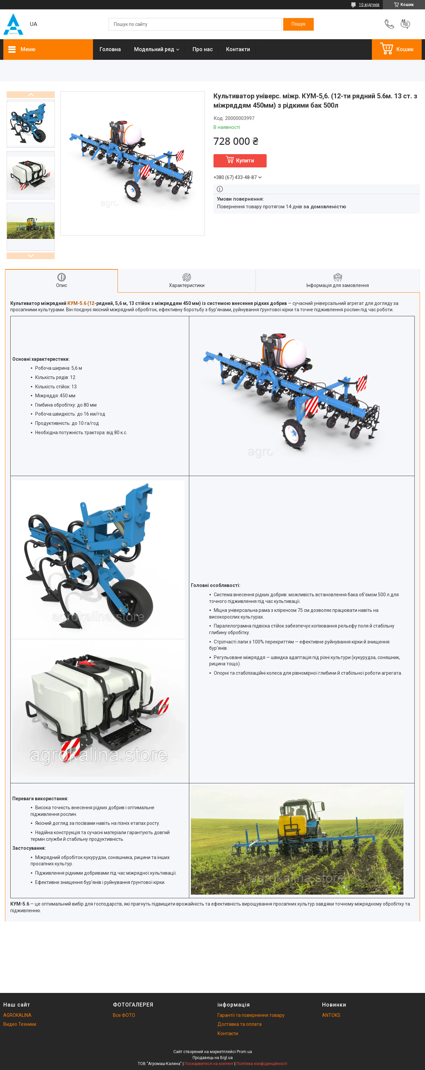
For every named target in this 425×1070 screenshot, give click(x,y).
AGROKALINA (17, 1015)
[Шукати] (298, 24)
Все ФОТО (124, 1015)
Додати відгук (405, 24)
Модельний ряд (154, 49)
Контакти (238, 49)
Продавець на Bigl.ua (213, 1057)
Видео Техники (19, 1024)
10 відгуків (369, 4)
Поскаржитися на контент (209, 1063)
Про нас (203, 49)
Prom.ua (244, 1051)
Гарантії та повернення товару (251, 1015)
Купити (245, 160)
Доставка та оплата (239, 1024)
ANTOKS (331, 1015)
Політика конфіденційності (261, 1063)
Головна (110, 49)
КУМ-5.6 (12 (80, 303)
